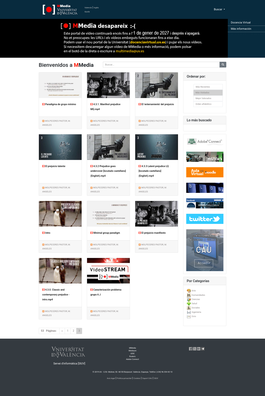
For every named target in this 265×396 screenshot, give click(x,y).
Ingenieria (196, 312)
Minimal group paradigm (105, 232)
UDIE (132, 353)
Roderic (132, 356)
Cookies (137, 378)
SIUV (156, 378)
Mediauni (132, 351)
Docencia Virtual (241, 22)
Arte (194, 290)
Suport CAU (147, 378)
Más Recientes (203, 87)
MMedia (132, 348)
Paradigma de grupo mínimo (59, 104)
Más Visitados (202, 92)
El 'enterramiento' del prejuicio (156, 104)
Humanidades (198, 295)
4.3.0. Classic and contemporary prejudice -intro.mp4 (55, 294)
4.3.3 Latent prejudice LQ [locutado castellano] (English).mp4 (154, 171)
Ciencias (196, 299)
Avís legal (111, 378)
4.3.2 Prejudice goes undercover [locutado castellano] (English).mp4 (108, 171)
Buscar (218, 9)
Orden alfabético (203, 104)
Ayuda (87, 12)
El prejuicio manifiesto (152, 232)
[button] (20, 198)
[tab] (205, 291)
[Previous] (62, 331)
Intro (46, 232)
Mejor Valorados (203, 98)
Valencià (88, 8)
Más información (241, 28)
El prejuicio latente (53, 166)
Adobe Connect (132, 359)
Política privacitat (124, 378)
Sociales (196, 307)
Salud (194, 303)
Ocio (194, 316)
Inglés (96, 8)
